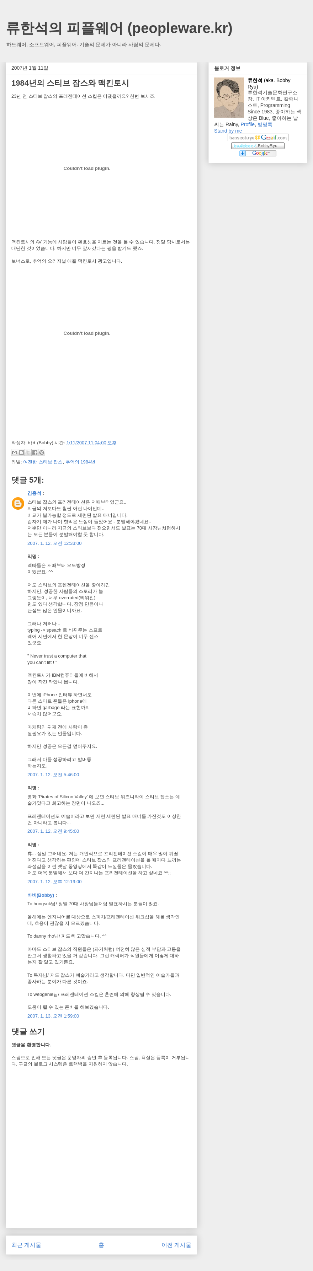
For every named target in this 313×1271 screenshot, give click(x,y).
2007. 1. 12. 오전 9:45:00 (53, 831)
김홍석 (34, 493)
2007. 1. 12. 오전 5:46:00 (53, 774)
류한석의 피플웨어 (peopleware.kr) (119, 28)
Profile (247, 124)
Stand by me (228, 131)
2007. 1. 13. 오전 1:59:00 (53, 1016)
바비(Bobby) (40, 895)
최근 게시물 (26, 1245)
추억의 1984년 (80, 462)
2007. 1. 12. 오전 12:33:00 (54, 543)
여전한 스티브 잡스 (43, 462)
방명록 (265, 124)
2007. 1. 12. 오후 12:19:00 (54, 881)
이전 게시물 (176, 1245)
